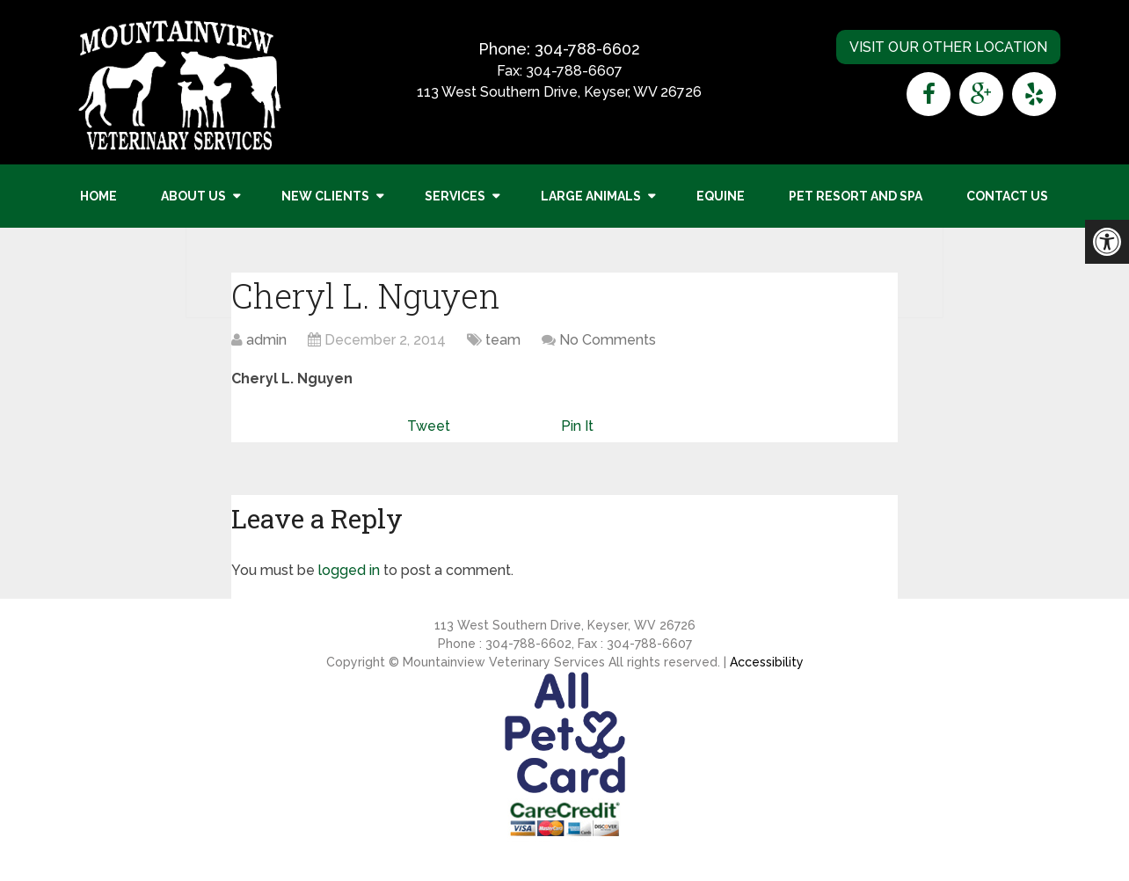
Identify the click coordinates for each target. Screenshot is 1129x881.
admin (266, 339)
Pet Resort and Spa (855, 196)
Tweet (428, 426)
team (503, 339)
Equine (720, 196)
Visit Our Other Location (948, 47)
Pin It (577, 426)
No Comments (607, 339)
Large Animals (591, 196)
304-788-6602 (587, 49)
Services (455, 196)
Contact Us (1007, 196)
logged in (349, 570)
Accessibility (767, 662)
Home (98, 196)
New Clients (325, 196)
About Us (193, 196)
